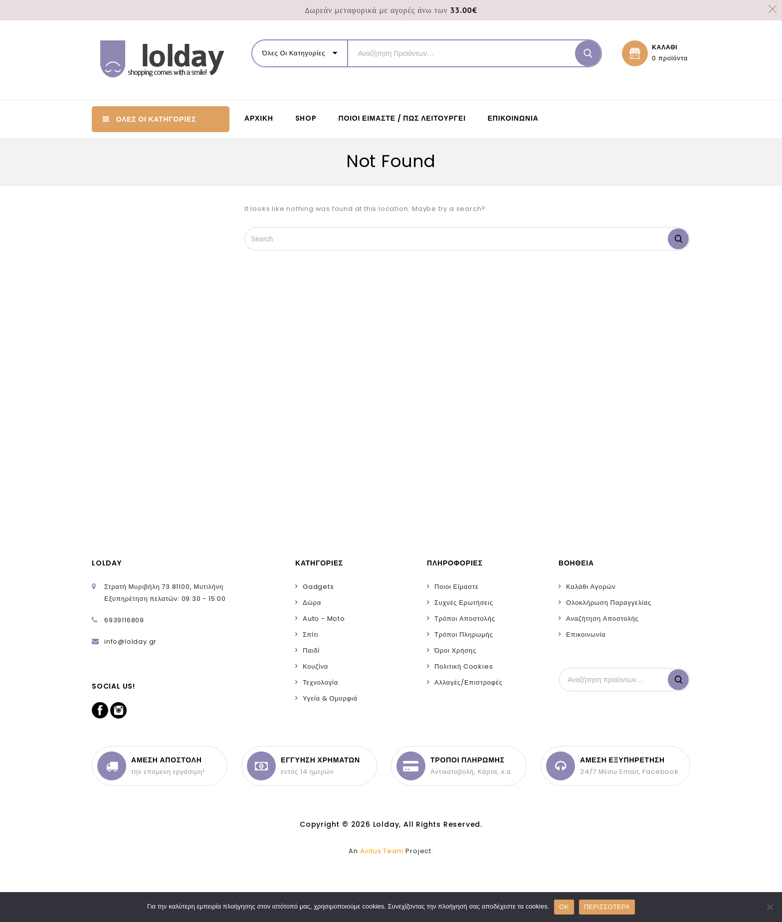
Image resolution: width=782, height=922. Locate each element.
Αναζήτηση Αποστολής (602, 618)
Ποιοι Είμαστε (456, 586)
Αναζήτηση (678, 679)
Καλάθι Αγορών (591, 586)
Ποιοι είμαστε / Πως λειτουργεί (402, 118)
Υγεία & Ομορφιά (330, 698)
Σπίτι (310, 634)
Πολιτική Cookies (463, 666)
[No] (770, 907)
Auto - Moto (324, 618)
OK (564, 907)
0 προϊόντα (670, 58)
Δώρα (312, 602)
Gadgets (318, 586)
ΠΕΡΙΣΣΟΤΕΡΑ (607, 907)
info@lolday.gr (130, 641)
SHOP (306, 118)
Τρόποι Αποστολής (464, 618)
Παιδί (311, 650)
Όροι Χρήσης (455, 650)
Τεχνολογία (320, 682)
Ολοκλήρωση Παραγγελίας (608, 602)
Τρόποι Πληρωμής (463, 634)
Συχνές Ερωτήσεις (463, 602)
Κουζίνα (315, 666)
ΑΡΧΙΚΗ (258, 118)
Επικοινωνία (513, 118)
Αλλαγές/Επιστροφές (468, 682)
